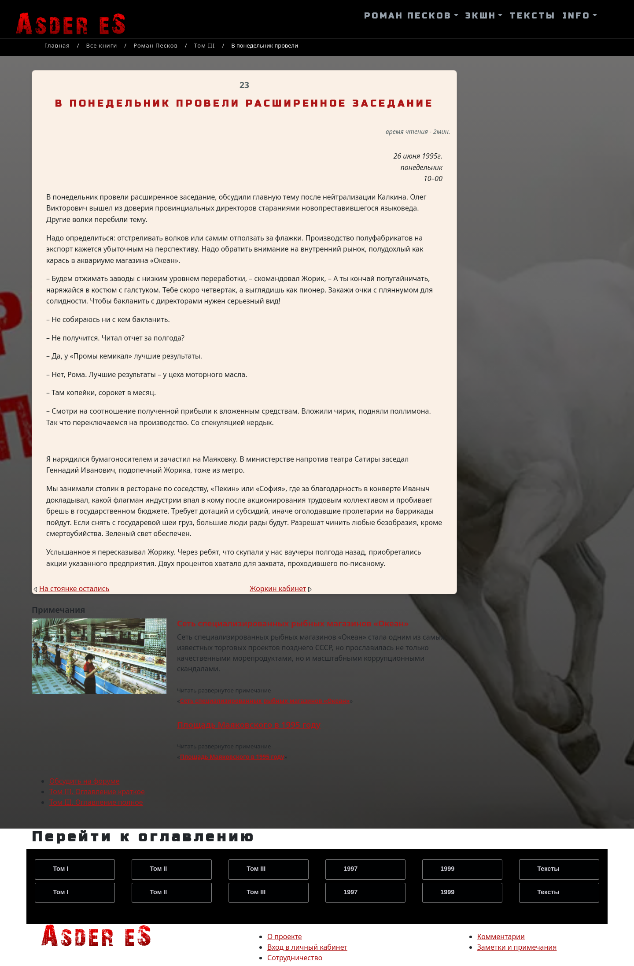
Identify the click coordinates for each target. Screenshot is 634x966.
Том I (60, 868)
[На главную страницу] (70, 19)
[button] (411, 16)
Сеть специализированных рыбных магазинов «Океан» (293, 623)
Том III (204, 45)
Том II (158, 868)
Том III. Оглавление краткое (97, 791)
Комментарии (501, 936)
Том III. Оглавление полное (96, 802)
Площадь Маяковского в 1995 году (249, 724)
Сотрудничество (294, 957)
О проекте (284, 936)
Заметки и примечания (517, 947)
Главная (57, 45)
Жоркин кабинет (278, 588)
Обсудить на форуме (84, 781)
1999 (447, 868)
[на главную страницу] (96, 934)
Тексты (548, 868)
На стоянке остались (74, 588)
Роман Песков (155, 45)
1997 (350, 868)
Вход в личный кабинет (307, 947)
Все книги (102, 45)
